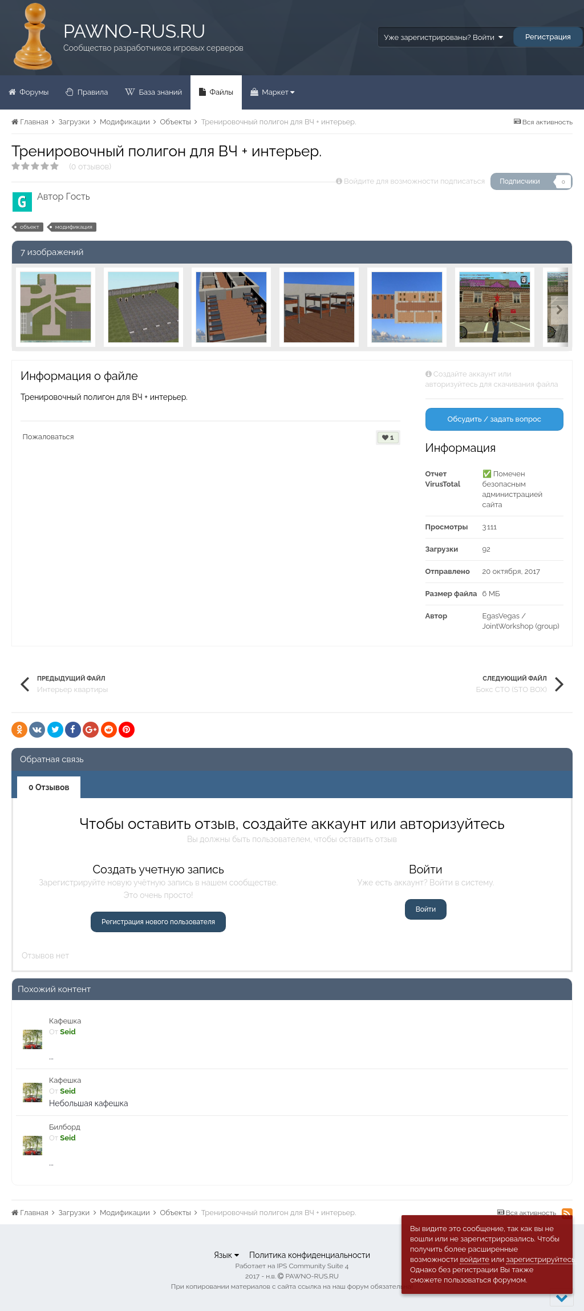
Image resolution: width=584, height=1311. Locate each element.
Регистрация (548, 37)
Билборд (64, 1127)
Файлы (220, 92)
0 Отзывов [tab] (49, 787)
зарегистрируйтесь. (541, 1259)
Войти (426, 909)
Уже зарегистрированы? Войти (443, 37)
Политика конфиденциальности (309, 1255)
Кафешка (65, 1021)
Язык (226, 1255)
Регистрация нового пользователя (158, 922)
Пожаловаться (48, 436)
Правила (91, 92)
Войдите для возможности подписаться (414, 181)
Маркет (277, 92)
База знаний (159, 92)
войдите (474, 1259)
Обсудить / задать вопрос (494, 419)
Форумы (33, 92)
